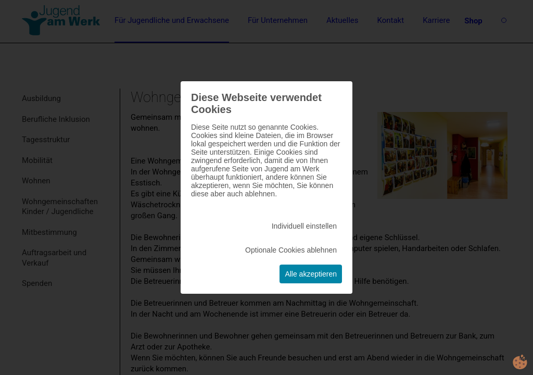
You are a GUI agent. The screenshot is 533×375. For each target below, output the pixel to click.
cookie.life (520, 362)
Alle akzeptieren (311, 274)
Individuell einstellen (304, 226)
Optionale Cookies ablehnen (291, 250)
